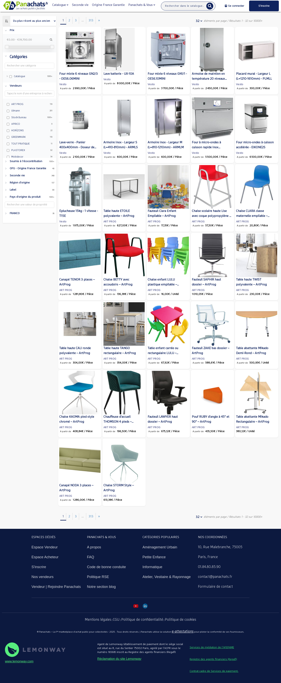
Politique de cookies (180, 620)
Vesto (62, 84)
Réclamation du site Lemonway (119, 658)
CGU (116, 620)
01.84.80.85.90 (209, 567)
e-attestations (183, 631)
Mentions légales (98, 620)
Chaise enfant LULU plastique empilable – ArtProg (162, 284)
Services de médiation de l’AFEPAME (212, 647)
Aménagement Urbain (159, 547)
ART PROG (109, 221)
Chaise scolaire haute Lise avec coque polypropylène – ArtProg (211, 215)
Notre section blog (101, 587)
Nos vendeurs (43, 577)
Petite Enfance (154, 557)
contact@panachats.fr (215, 577)
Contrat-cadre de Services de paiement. (214, 671)
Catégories (18, 57)
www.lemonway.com (19, 661)
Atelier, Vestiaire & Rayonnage (166, 577)
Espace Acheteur (45, 557)
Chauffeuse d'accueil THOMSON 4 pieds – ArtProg (117, 421)
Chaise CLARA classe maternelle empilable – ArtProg (252, 215)
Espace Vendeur (45, 547)
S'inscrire (39, 567)
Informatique (152, 567)
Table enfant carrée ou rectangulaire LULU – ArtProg (163, 353)
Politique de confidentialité (142, 620)
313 (91, 20)
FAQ (90, 557)
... (82, 20)
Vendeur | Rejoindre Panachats (56, 587)
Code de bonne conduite (106, 567)
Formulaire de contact (215, 587)
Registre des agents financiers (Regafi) (213, 659)
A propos (94, 547)
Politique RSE (98, 577)
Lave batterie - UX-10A (118, 73)
